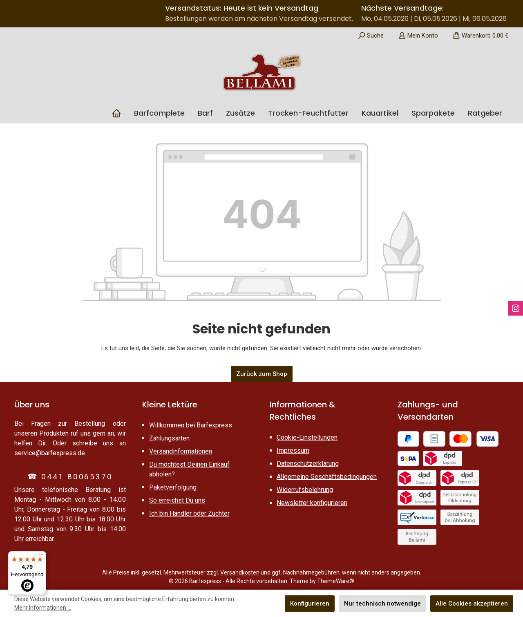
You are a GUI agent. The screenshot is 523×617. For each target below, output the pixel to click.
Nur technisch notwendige (382, 603)
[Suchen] (371, 35)
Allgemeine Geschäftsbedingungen (327, 477)
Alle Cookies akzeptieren (472, 603)
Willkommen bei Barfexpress (190, 425)
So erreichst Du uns (177, 500)
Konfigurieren (309, 603)
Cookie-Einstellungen (307, 437)
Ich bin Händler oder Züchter (189, 513)
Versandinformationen (180, 451)
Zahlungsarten (169, 438)
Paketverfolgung (173, 487)
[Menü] (41, 556)
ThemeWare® (335, 581)
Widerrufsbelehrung (305, 490)
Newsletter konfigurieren (312, 503)
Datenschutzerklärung (308, 463)
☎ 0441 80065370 (70, 476)
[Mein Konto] (418, 35)
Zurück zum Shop (261, 374)
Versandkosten (239, 572)
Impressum (293, 450)
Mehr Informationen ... (42, 607)
